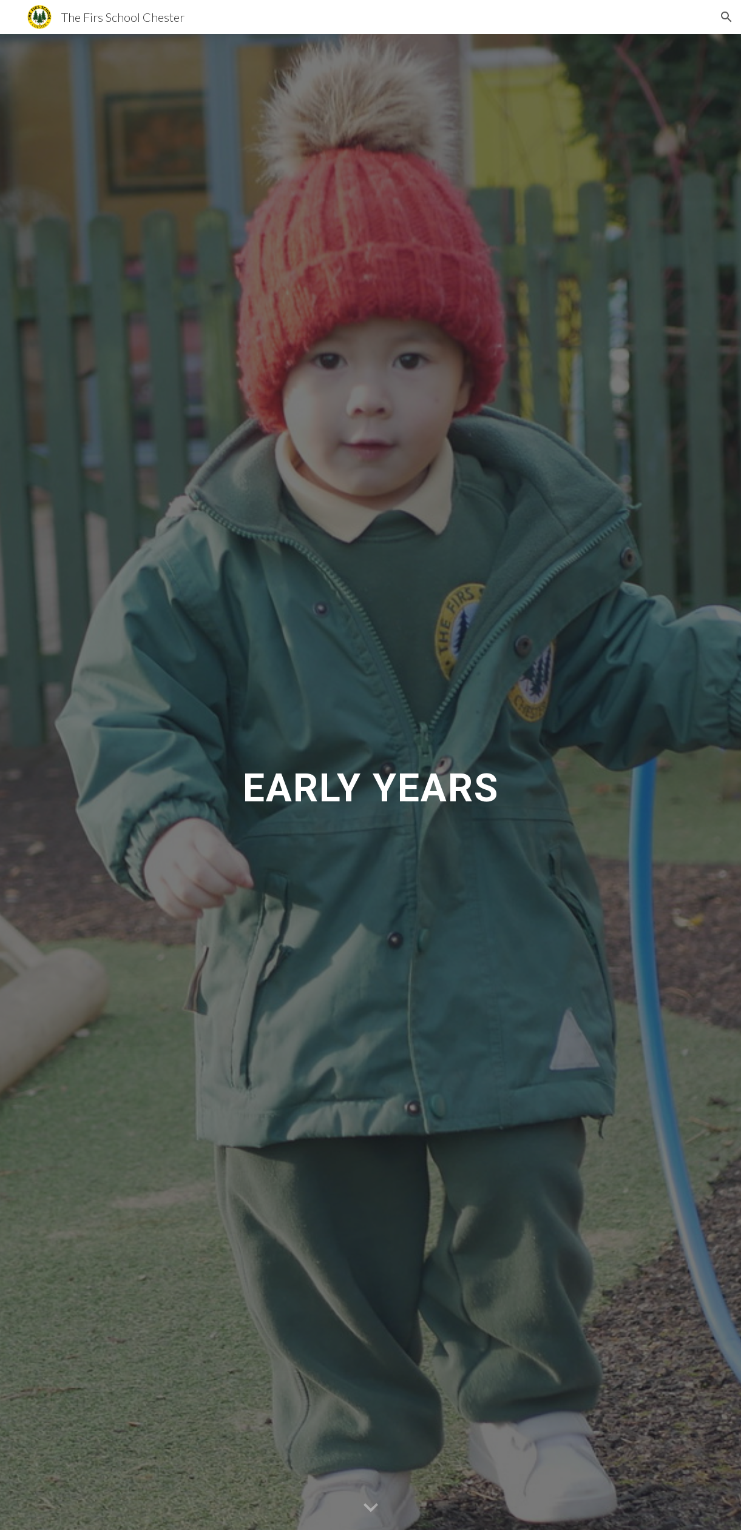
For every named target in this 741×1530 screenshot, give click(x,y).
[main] (371, 782)
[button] (726, 17)
